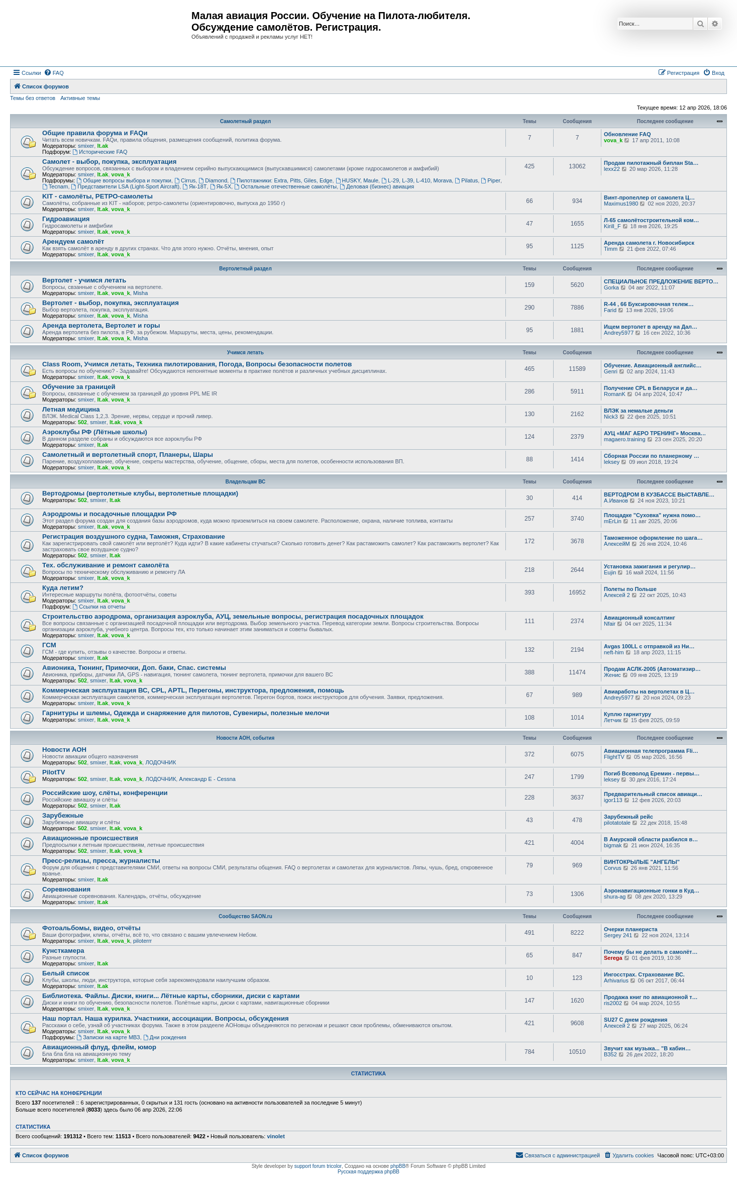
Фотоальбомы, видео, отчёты (91, 928)
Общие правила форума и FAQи (95, 133)
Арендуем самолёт (73, 241)
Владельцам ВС (246, 481)
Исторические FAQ (99, 152)
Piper (490, 180)
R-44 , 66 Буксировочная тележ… (649, 304)
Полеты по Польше (630, 589)
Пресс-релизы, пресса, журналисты (101, 860)
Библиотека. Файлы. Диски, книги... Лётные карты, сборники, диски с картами (170, 996)
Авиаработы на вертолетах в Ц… (649, 691)
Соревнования (66, 889)
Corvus (612, 868)
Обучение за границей (79, 386)
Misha (140, 293)
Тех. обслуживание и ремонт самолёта (105, 565)
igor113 (613, 800)
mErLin (612, 521)
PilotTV (53, 772)
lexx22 (612, 169)
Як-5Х (221, 186)
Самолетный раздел (245, 121)
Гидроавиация (66, 219)
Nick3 (611, 417)
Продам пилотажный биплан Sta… (651, 163)
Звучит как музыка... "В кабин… (647, 1048)
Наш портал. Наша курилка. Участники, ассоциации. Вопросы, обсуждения (165, 1018)
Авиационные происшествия (90, 838)
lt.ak (102, 146)
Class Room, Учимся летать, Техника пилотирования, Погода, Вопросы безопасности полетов (197, 364)
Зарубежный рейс (628, 817)
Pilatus (466, 180)
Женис (612, 675)
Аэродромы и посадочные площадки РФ (109, 514)
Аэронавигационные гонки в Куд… (651, 890)
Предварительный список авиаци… (653, 794)
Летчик (612, 720)
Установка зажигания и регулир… (650, 566)
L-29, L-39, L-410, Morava (416, 180)
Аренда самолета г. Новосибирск (649, 243)
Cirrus (184, 180)
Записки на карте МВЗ (108, 1037)
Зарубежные (62, 815)
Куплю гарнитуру (627, 714)
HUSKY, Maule (357, 180)
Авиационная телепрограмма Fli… (651, 751)
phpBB (397, 1166)
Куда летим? (62, 587)
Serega (613, 958)
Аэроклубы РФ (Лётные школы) (94, 432)
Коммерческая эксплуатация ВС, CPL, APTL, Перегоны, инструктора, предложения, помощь (193, 690)
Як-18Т (194, 186)
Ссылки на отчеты (98, 607)
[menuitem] (54, 73)
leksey (611, 462)
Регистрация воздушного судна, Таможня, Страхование (133, 536)
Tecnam (55, 186)
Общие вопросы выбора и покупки (123, 180)
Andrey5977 (619, 333)
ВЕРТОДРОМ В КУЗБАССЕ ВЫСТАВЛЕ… (659, 494)
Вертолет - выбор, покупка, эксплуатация (110, 303)
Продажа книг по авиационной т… (651, 997)
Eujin (610, 572)
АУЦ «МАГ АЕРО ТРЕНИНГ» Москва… (655, 433)
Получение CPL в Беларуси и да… (650, 388)
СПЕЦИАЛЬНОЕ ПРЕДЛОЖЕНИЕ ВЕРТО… (661, 281)
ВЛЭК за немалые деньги (638, 411)
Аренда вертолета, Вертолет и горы (101, 325)
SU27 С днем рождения (635, 1020)
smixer (86, 146)
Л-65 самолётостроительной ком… (651, 220)
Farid (610, 310)
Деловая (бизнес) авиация (377, 186)
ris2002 (613, 1003)
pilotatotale (617, 823)
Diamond (212, 180)
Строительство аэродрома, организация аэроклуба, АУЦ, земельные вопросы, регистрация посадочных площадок (233, 616)
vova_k (613, 140)
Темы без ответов (32, 98)
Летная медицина (71, 409)
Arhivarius (616, 980)
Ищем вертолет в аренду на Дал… (650, 327)
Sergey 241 (618, 935)
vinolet (275, 1136)
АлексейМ (617, 544)
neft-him (614, 652)
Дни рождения (164, 1037)
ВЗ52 (610, 1054)
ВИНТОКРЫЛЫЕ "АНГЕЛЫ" (642, 862)
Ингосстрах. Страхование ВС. (644, 974)
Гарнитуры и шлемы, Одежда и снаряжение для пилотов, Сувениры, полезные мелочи (185, 713)
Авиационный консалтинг (639, 618)
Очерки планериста (631, 929)
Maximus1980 (621, 204)
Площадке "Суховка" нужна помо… (652, 515)
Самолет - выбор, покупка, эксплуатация (109, 161)
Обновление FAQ (627, 134)
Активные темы (80, 98)
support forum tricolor (318, 1166)
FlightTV (614, 757)
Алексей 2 (617, 595)
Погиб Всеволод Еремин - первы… (652, 773)
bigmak (612, 845)
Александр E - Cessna (207, 779)
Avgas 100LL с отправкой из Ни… (649, 646)
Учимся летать (245, 352)
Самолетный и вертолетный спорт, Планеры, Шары (127, 454)
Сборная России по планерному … (651, 456)
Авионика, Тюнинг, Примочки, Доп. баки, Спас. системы (134, 667)
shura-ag (614, 897)
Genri (610, 371)
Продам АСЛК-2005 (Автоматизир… (652, 669)
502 (82, 422)
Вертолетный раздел (245, 268)
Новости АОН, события (246, 738)
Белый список (65, 973)
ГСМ (49, 645)
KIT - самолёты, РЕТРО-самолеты (97, 196)
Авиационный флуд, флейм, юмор (99, 1047)
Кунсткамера (63, 950)
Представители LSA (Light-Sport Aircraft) (125, 186)
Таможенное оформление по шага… (653, 538)
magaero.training (625, 439)
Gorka (611, 287)
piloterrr (142, 941)
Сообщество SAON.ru (245, 916)
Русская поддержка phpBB (368, 1171)
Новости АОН (64, 749)
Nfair (609, 624)
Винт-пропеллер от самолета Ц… (649, 197)
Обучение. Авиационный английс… (653, 365)
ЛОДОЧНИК (160, 762)
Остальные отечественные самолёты (285, 186)
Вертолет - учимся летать (84, 280)
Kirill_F (612, 226)
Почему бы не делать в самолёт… (650, 952)
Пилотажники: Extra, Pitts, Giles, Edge (281, 180)
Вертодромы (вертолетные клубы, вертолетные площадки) (140, 493)
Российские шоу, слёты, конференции (105, 793)
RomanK (614, 394)
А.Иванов (616, 501)
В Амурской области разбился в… (651, 839)
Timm (610, 249)
